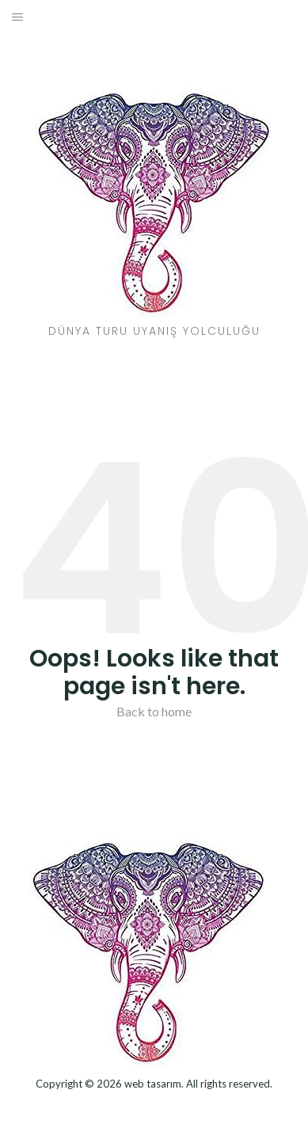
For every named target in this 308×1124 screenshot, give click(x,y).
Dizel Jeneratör (154, 1105)
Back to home (154, 711)
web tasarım (152, 1083)
